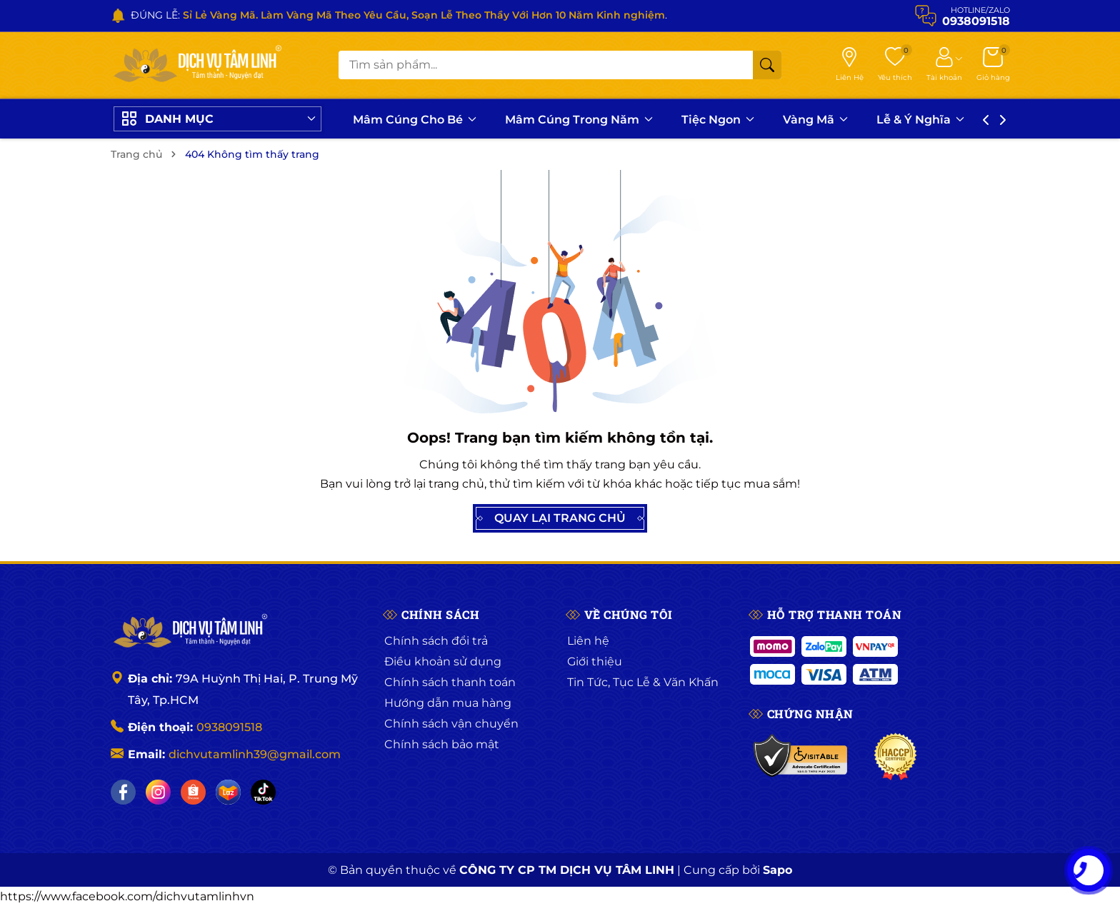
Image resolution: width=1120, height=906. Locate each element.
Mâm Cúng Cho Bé (414, 119)
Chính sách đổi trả (436, 641)
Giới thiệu (594, 661)
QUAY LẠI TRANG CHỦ (560, 518)
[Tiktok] (263, 792)
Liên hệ (588, 641)
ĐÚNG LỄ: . (399, 15)
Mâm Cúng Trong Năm (579, 119)
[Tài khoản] (944, 65)
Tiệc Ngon (717, 119)
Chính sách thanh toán (450, 682)
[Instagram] (158, 792)
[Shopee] (193, 792)
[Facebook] (123, 792)
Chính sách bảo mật (441, 744)
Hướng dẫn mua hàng (447, 703)
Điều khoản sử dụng (442, 661)
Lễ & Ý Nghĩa (920, 119)
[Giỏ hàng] (993, 65)
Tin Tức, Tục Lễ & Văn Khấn (643, 682)
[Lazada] (228, 792)
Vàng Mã (815, 119)
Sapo (777, 870)
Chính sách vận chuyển (451, 723)
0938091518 (229, 727)
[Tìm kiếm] (767, 65)
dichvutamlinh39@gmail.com (255, 754)
